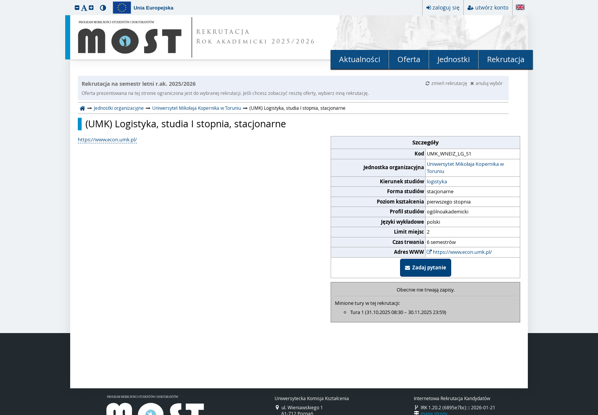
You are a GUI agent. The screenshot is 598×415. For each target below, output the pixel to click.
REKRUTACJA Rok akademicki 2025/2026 (256, 37)
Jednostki (453, 59)
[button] (77, 7)
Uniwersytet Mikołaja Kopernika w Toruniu (196, 108)
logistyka (437, 181)
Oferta (408, 59)
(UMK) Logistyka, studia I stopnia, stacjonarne (185, 124)
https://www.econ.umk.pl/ (459, 251)
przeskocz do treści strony (2, 2)
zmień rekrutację (447, 83)
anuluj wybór (486, 83)
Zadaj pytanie (425, 267)
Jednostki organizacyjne (119, 108)
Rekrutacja (505, 59)
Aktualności (359, 59)
